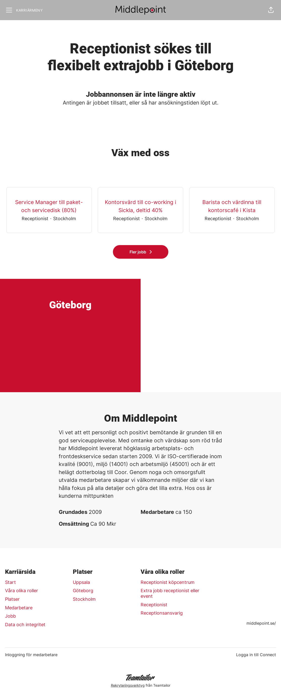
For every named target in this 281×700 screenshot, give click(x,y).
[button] (271, 10)
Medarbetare (19, 607)
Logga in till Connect (256, 654)
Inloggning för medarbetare (31, 654)
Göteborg (83, 590)
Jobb (10, 616)
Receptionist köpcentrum (168, 582)
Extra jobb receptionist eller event (170, 593)
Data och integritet (25, 624)
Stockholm (84, 599)
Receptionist (154, 604)
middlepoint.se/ (261, 623)
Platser (12, 599)
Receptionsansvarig (162, 613)
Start (10, 582)
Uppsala (81, 582)
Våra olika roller (21, 590)
